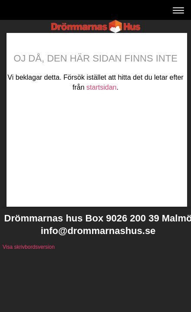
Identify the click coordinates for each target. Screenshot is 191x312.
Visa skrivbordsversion (29, 247)
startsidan (101, 87)
